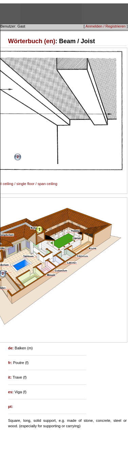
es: (11, 392)
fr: (10, 363)
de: (11, 348)
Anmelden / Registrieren (106, 26)
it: (10, 377)
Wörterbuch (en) (31, 41)
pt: (10, 406)
